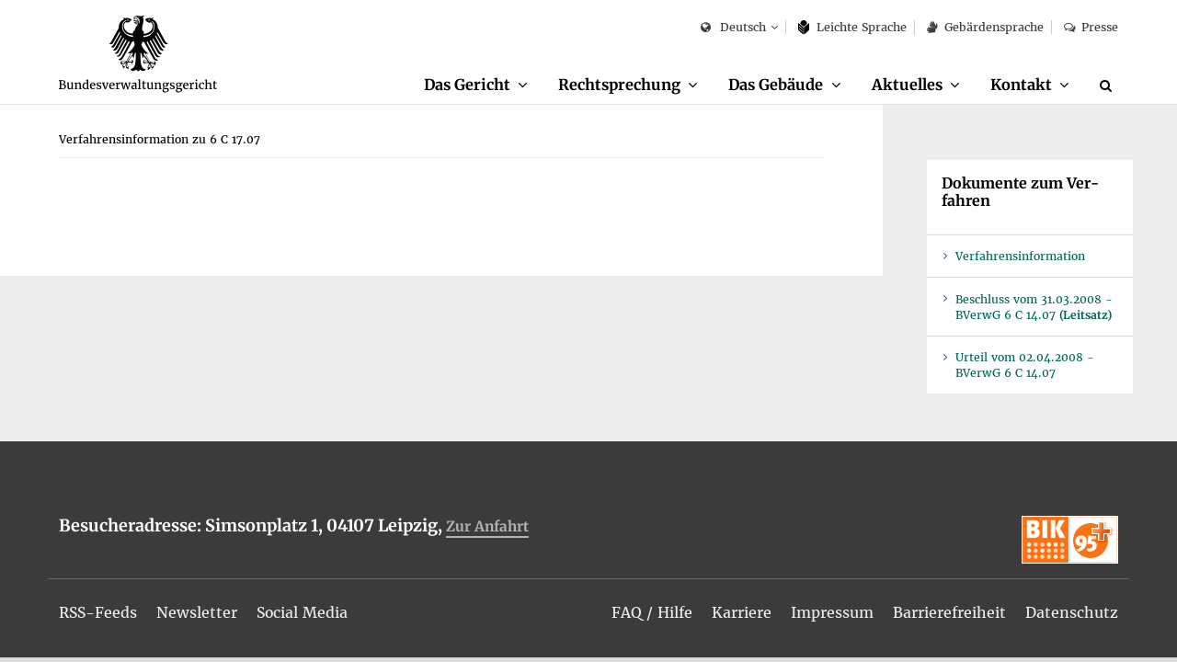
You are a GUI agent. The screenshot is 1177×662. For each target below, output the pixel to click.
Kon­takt (1021, 84)
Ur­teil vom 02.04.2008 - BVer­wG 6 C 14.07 (1024, 366)
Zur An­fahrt (487, 527)
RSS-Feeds (99, 612)
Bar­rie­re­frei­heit (949, 612)
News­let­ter (198, 612)
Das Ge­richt (465, 84)
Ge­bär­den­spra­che (985, 27)
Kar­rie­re (741, 612)
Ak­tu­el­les (907, 84)
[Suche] (1109, 85)
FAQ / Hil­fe (651, 612)
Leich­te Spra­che (853, 27)
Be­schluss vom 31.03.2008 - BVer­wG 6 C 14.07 (1034, 308)
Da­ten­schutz (1071, 612)
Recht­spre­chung (618, 84)
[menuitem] (474, 85)
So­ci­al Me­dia (304, 612)
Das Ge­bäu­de (775, 84)
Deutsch (733, 28)
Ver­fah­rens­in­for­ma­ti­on (1020, 257)
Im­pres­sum (832, 612)
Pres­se (1091, 27)
